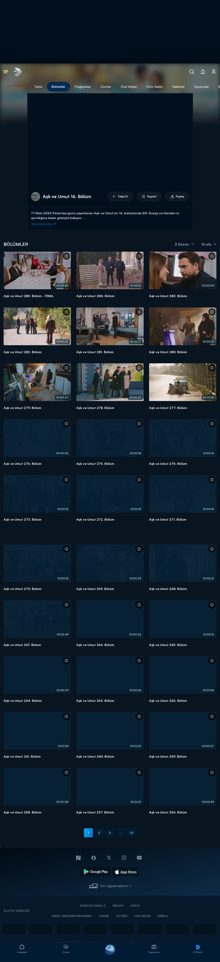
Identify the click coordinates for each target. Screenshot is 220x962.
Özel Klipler (129, 86)
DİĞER (162, 916)
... (120, 833)
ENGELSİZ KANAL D (93, 905)
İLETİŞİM (121, 916)
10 (131, 833)
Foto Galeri (155, 86)
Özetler (105, 86)
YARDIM (104, 916)
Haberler (178, 86)
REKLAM (118, 905)
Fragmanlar (83, 86)
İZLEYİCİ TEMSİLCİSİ (16, 910)
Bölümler (58, 86)
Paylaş (177, 197)
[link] (17, 72)
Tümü (38, 86)
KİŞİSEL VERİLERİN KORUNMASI (72, 916)
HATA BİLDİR (142, 916)
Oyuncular (201, 86)
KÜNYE (135, 905)
